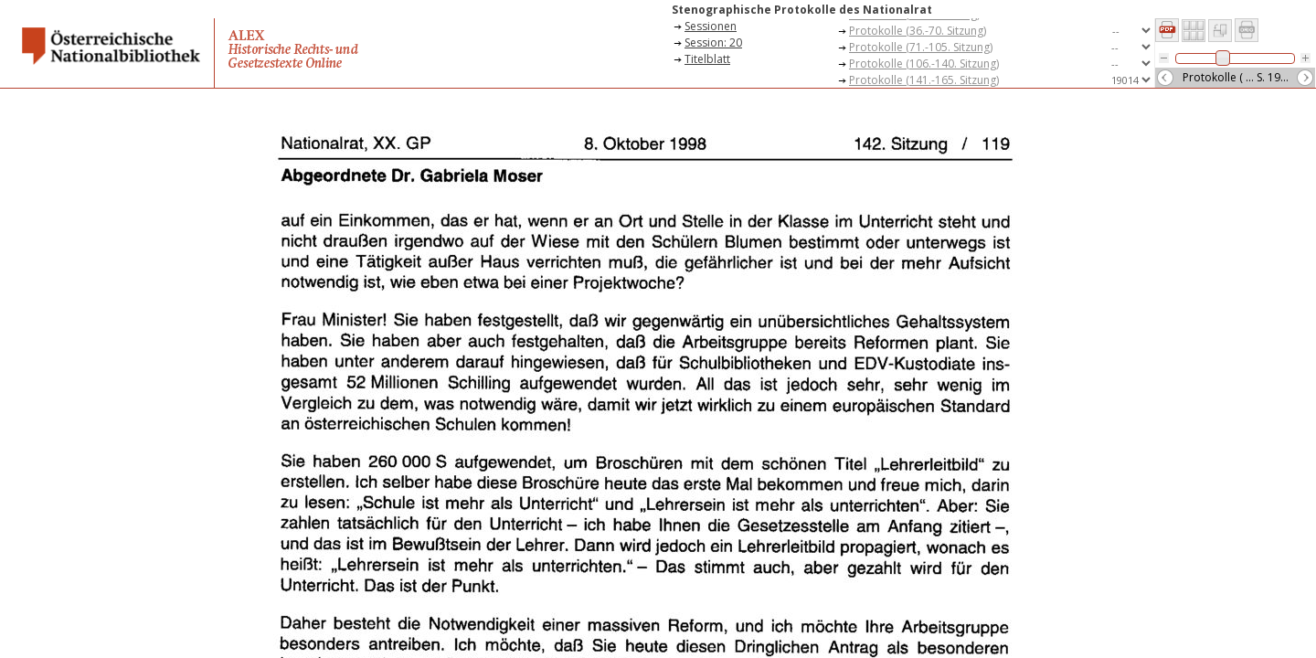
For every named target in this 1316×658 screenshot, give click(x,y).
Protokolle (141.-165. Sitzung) (924, 80)
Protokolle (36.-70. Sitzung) (917, 30)
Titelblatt (707, 59)
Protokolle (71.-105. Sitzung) (920, 47)
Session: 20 (713, 42)
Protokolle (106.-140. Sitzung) (924, 63)
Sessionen (711, 26)
